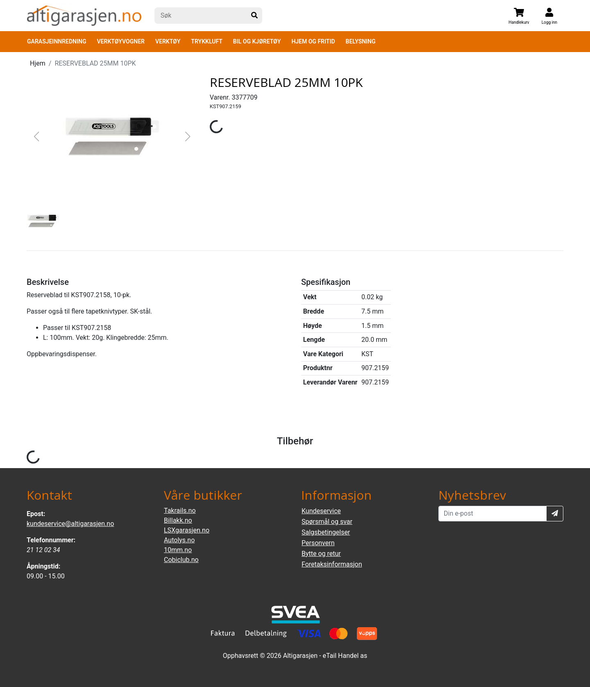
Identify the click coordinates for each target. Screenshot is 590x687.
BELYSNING (361, 41)
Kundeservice (321, 511)
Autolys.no (179, 540)
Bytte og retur (321, 553)
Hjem (37, 63)
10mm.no (178, 550)
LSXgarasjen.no (186, 530)
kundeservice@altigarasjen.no (70, 524)
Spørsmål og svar (327, 521)
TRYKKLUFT (206, 41)
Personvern (318, 543)
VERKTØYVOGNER (121, 41)
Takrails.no (180, 510)
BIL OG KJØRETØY (257, 41)
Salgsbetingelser (326, 532)
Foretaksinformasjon (332, 564)
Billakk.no (178, 520)
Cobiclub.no (181, 560)
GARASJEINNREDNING (56, 41)
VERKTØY (167, 41)
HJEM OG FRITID (313, 41)
